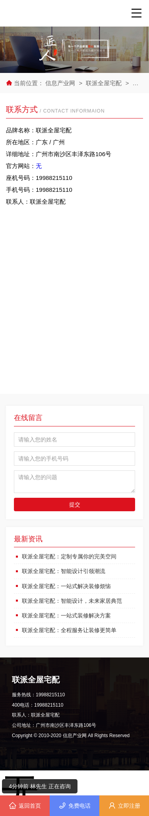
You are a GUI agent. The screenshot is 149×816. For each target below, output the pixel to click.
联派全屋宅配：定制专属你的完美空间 (69, 556)
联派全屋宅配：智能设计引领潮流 (63, 571)
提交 (74, 504)
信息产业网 (61, 83)
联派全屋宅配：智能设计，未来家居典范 (72, 601)
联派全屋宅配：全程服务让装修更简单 (69, 630)
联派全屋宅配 (104, 83)
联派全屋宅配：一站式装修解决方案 (66, 615)
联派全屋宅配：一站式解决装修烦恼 (66, 586)
